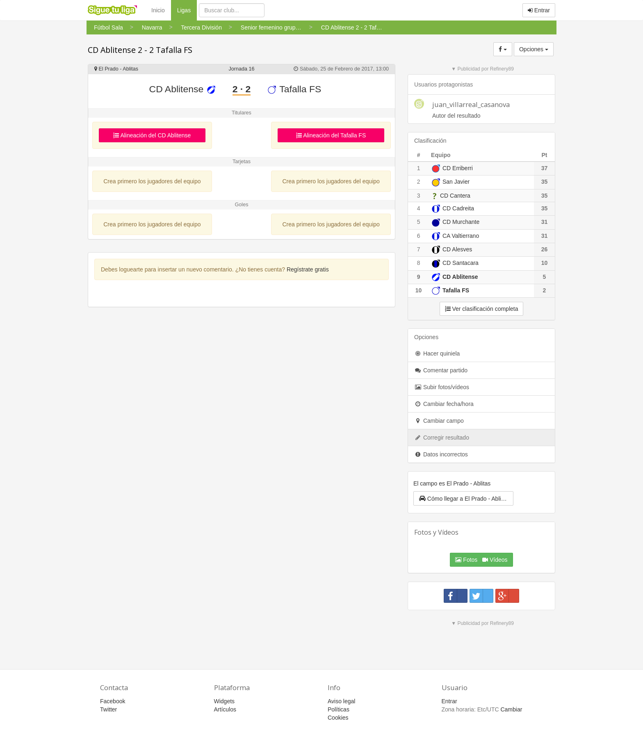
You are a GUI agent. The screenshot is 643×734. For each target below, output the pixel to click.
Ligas (187, 10)
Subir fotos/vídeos (441, 387)
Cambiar (511, 709)
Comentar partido (440, 370)
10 (418, 290)
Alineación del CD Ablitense (152, 135)
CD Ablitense (182, 89)
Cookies (338, 717)
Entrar (539, 10)
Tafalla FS (294, 89)
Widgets (224, 701)
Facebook (112, 701)
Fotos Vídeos (481, 559)
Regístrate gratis (308, 269)
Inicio (158, 10)
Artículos (225, 709)
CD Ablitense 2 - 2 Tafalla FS (140, 49)
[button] (463, 498)
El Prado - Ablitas (116, 69)
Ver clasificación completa (481, 308)
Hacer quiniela (437, 353)
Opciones (533, 49)
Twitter (108, 709)
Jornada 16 (241, 69)
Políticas (338, 709)
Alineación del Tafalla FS (331, 135)
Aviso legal (341, 701)
